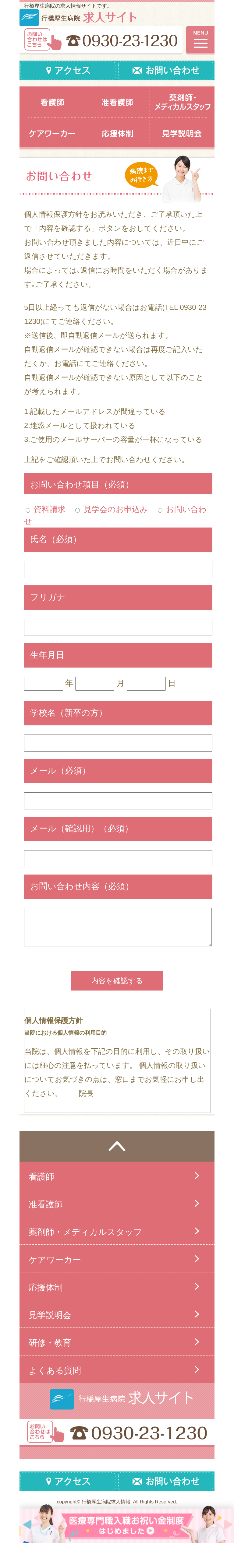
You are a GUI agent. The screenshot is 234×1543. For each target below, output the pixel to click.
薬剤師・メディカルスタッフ (85, 1232)
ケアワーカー (55, 1259)
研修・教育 (50, 1343)
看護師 (41, 1176)
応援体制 (46, 1287)
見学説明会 (50, 1315)
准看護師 (46, 1204)
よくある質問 (55, 1370)
